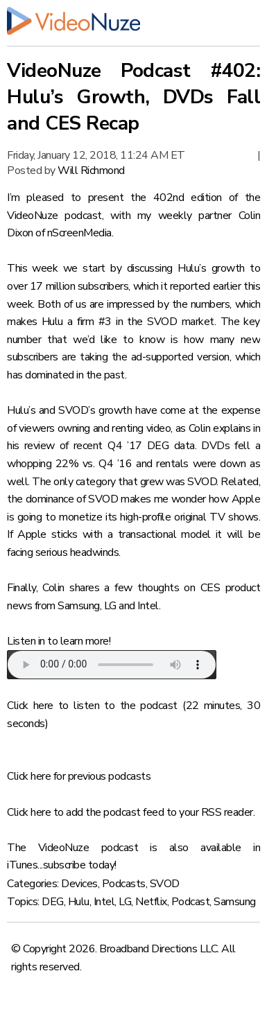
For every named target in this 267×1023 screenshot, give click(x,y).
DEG (53, 901)
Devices (79, 883)
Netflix (151, 901)
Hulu (78, 901)
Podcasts (124, 883)
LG (125, 901)
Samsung (235, 901)
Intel (104, 901)
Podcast (190, 901)
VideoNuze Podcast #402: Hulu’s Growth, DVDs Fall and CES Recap (133, 97)
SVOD (165, 883)
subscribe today (79, 865)
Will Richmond (91, 170)
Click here (30, 705)
